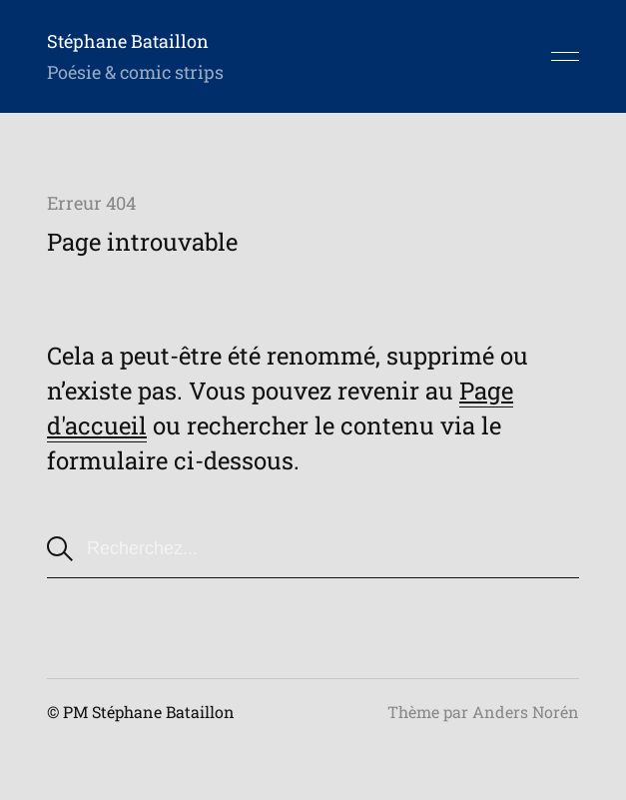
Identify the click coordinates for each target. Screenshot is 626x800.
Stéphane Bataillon (128, 41)
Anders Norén (525, 711)
